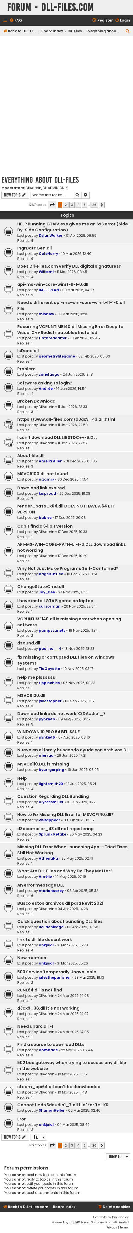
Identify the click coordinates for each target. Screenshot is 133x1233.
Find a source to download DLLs (51, 1044)
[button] (52, 205)
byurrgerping (51, 769)
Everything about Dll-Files (40, 179)
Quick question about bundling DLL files (60, 921)
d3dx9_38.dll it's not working (48, 1008)
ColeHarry (48, 253)
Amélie (45, 876)
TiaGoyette (49, 668)
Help (22, 778)
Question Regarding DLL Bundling (53, 796)
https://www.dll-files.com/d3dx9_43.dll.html (66, 419)
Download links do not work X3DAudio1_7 (61, 713)
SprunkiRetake (52, 834)
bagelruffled (51, 574)
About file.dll (30, 455)
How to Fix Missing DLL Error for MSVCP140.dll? (65, 814)
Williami (46, 271)
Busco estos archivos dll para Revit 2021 (60, 903)
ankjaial (46, 945)
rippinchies (49, 682)
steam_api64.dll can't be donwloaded (58, 1087)
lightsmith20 (51, 783)
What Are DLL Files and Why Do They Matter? (65, 871)
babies (45, 517)
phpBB (74, 1222)
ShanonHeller (52, 1110)
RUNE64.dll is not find (39, 990)
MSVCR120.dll (31, 695)
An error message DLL (40, 885)
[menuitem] (15, 20)
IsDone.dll (28, 351)
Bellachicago (51, 927)
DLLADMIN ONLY (55, 188)
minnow (46, 314)
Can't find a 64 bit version (45, 526)
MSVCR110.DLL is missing (43, 764)
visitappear (49, 820)
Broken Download (36, 401)
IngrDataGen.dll (34, 248)
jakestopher (50, 701)
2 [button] (66, 204)
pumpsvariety (52, 630)
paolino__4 (50, 648)
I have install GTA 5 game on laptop (55, 601)
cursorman (50, 606)
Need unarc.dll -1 (35, 1026)
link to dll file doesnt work (44, 939)
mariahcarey (51, 890)
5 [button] (84, 204)
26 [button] (94, 204)
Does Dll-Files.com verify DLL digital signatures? (69, 266)
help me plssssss (36, 677)
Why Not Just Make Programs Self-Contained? (68, 568)
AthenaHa (48, 858)
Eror (21, 1119)
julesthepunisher (55, 977)
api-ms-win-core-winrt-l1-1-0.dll (52, 284)
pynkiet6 (47, 719)
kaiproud (47, 493)
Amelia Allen (51, 461)
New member (32, 958)
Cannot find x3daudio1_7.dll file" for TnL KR (63, 1105)
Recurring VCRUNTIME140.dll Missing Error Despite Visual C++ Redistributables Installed (70, 329)
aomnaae (48, 1050)
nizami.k (46, 479)
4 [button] (78, 204)
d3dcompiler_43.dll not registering (55, 829)
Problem (26, 369)
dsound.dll (28, 643)
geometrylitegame (57, 356)
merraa (46, 755)
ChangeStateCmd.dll (40, 586)
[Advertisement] (66, 105)
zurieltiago (49, 374)
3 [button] (72, 204)
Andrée (46, 388)
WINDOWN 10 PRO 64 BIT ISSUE (48, 732)
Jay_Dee (47, 592)
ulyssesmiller (51, 802)
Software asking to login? (44, 383)
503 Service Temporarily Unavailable (56, 972)
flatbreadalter (53, 338)
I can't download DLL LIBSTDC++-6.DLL (57, 437)
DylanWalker (51, 235)
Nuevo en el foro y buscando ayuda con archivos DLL (73, 750)
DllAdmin (33, 188)
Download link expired (41, 488)
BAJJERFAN (49, 289)
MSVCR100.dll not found (42, 474)
